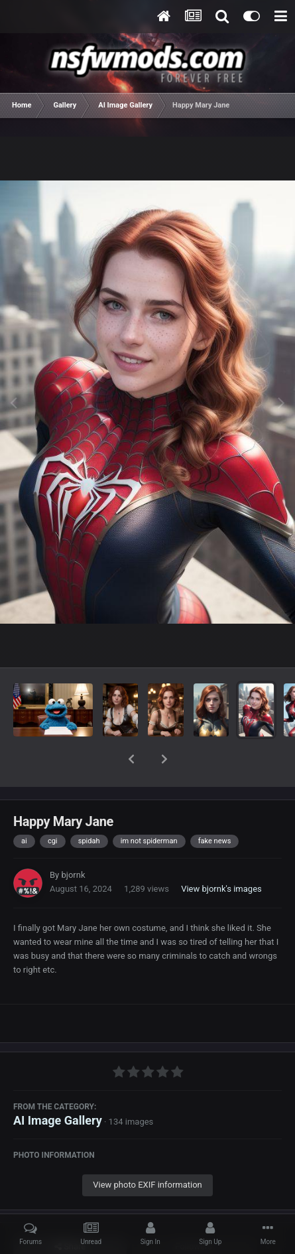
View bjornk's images (221, 854)
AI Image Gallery (57, 1086)
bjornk (73, 840)
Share (70, 1212)
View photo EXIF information (147, 1150)
